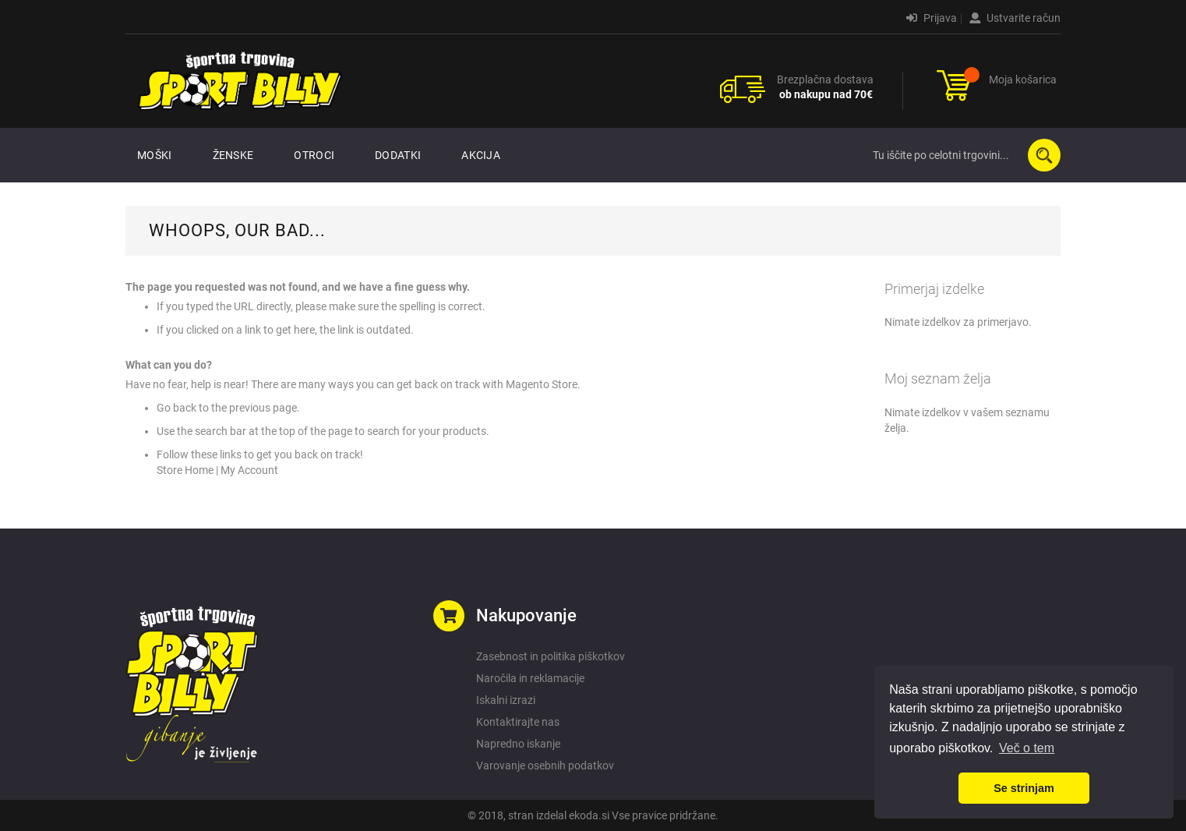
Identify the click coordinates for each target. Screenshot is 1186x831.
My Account (249, 470)
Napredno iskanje (518, 743)
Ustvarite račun (1015, 18)
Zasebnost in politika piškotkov (550, 656)
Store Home (185, 470)
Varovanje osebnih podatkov (545, 765)
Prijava (931, 18)
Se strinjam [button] (1024, 788)
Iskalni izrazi (505, 700)
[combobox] (963, 155)
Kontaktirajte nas (517, 722)
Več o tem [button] (1026, 748)
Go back (176, 407)
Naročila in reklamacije (530, 678)
